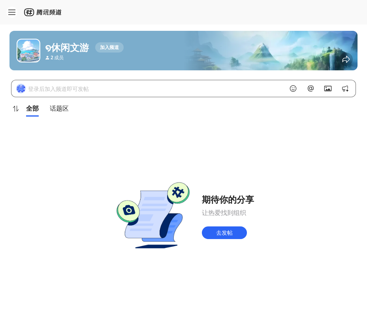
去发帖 (224, 232)
